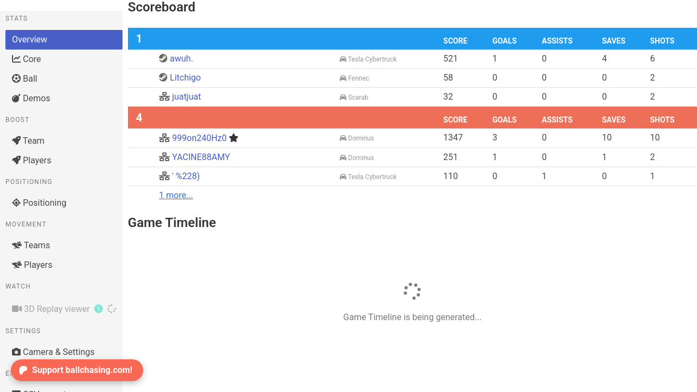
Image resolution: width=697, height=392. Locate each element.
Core (26, 59)
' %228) (179, 176)
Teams (31, 245)
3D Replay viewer (64, 308)
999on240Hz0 (199, 138)
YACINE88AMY (194, 157)
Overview (29, 39)
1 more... (176, 195)
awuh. (176, 58)
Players (31, 160)
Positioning (39, 203)
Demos (31, 98)
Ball (24, 79)
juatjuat (180, 96)
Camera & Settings (53, 352)
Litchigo (180, 77)
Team (28, 141)
